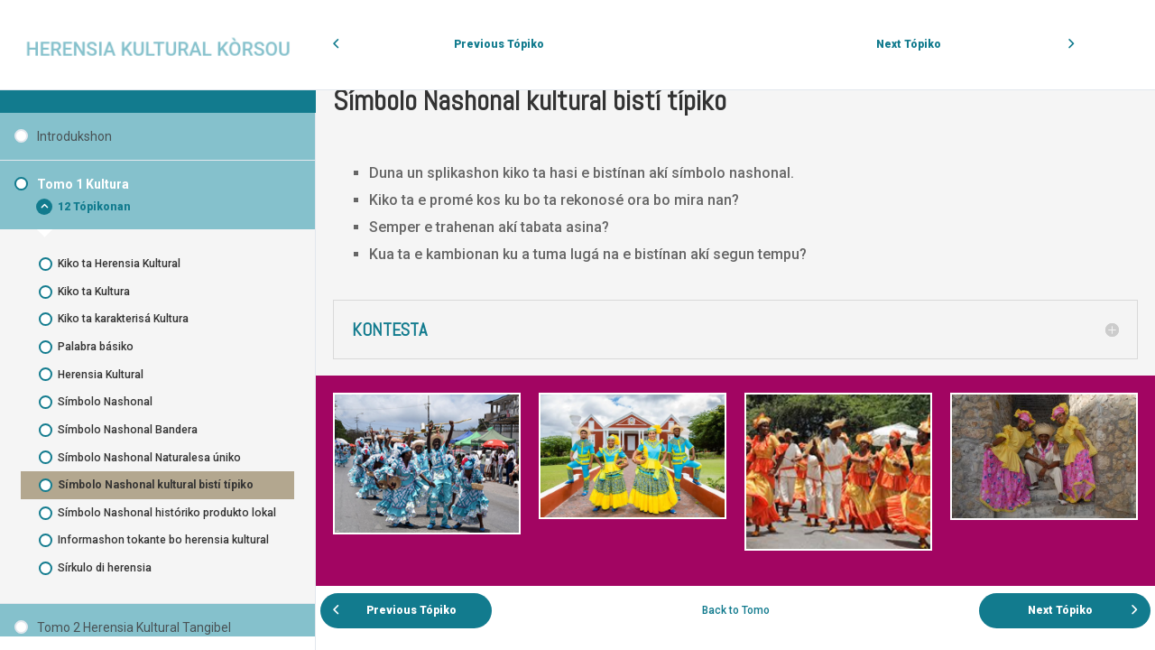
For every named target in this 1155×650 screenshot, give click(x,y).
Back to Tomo (736, 610)
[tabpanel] (735, 326)
